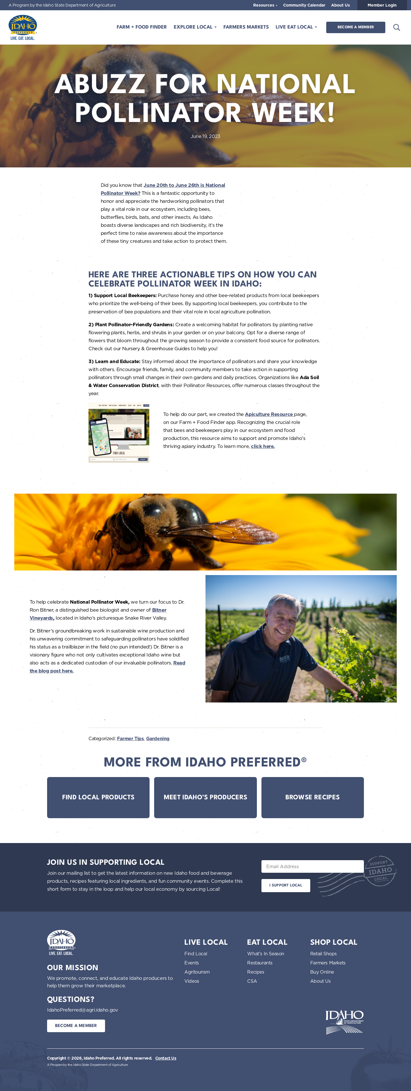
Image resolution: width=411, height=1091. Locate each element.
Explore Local (194, 27)
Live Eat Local (295, 27)
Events (191, 963)
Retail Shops (323, 953)
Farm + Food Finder (142, 27)
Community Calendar (304, 5)
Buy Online (322, 972)
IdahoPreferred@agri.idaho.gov (82, 1010)
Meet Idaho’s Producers (205, 797)
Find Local (195, 953)
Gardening (158, 739)
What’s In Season (265, 953)
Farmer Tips (130, 739)
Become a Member (356, 27)
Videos (191, 981)
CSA (252, 981)
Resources (264, 5)
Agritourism (197, 972)
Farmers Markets (246, 27)
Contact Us (165, 1058)
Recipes (255, 972)
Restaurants (260, 963)
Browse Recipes (312, 797)
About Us (340, 5)
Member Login (382, 5)
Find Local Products (98, 797)
